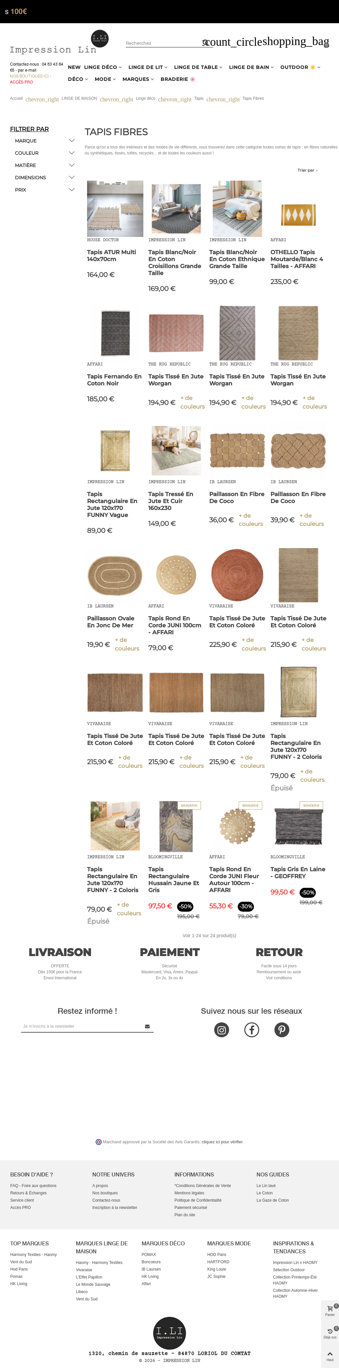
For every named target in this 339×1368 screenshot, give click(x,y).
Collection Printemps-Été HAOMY (295, 1280)
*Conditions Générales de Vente (202, 1185)
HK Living (18, 1284)
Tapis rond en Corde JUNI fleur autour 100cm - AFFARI (234, 879)
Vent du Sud (21, 1262)
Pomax (16, 1276)
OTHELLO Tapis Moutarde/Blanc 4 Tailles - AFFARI (296, 259)
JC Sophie (216, 1276)
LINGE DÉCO (100, 67)
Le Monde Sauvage (93, 1284)
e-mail (30, 70)
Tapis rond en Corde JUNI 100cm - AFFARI (174, 625)
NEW (74, 67)
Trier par (308, 170)
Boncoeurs (151, 1262)
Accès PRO (20, 1207)
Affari (146, 1284)
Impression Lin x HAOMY (295, 1262)
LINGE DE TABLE (196, 67)
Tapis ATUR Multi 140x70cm (111, 255)
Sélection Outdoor (289, 1270)
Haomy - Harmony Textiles (99, 1262)
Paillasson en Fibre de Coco (237, 497)
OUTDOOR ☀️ (298, 67)
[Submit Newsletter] (148, 1026)
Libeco (81, 1291)
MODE (103, 79)
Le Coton (265, 1193)
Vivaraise (84, 1270)
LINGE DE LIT (145, 67)
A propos (100, 1185)
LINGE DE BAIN (249, 67)
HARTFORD (218, 1262)
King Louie (216, 1269)
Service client (22, 1200)
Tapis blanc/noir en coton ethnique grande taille (237, 259)
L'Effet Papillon (89, 1277)
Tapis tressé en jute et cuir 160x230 (170, 501)
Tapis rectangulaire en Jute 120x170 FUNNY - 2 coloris (296, 746)
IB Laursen (151, 1269)
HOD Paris (216, 1254)
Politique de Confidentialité (197, 1200)
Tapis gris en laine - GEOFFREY (297, 873)
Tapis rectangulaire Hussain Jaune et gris (173, 879)
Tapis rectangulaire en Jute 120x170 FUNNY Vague (112, 504)
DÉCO (75, 79)
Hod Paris (19, 1269)
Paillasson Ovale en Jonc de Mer (110, 622)
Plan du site (184, 1215)
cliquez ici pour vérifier (222, 1142)
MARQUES (135, 79)
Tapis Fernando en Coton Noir (114, 380)
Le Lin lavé (266, 1185)
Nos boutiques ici (29, 76)
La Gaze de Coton (273, 1200)
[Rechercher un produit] (206, 42)
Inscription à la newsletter (114, 1207)
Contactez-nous (106, 1200)
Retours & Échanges (28, 1193)
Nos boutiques (105, 1193)
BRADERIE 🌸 (178, 79)
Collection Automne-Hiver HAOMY (295, 1293)
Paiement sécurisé (190, 1207)
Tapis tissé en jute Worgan (176, 380)
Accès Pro (21, 82)
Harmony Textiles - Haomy (33, 1254)
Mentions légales (189, 1193)
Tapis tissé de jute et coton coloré (237, 622)
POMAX (149, 1254)
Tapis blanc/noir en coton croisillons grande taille (174, 262)
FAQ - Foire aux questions (33, 1185)
